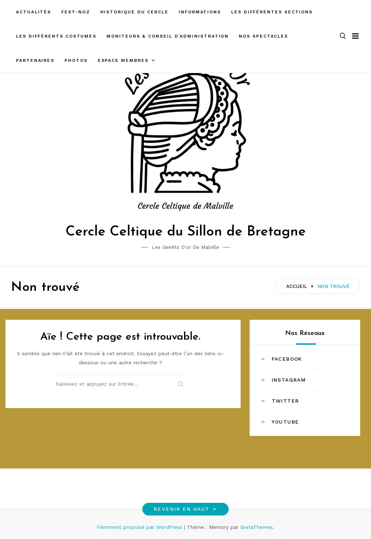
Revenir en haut (185, 509)
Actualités (33, 11)
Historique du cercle (134, 11)
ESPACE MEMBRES (123, 60)
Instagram (289, 380)
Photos (76, 60)
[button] (343, 36)
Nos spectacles (263, 36)
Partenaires (35, 60)
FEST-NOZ (75, 11)
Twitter (285, 401)
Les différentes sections (272, 11)
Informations (200, 11)
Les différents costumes (56, 36)
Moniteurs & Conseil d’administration (168, 36)
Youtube (285, 422)
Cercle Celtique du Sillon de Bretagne (186, 232)
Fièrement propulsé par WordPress (140, 527)
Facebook (287, 359)
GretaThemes (256, 527)
